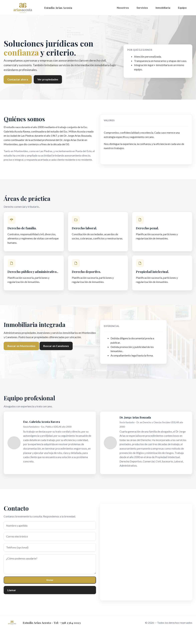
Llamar (11, 590)
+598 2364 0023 (70, 622)
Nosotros (123, 7)
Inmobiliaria (163, 7)
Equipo (182, 7)
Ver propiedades (47, 79)
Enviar (49, 580)
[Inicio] (38, 7)
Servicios (142, 7)
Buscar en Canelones (56, 345)
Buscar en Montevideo (21, 345)
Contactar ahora (17, 79)
